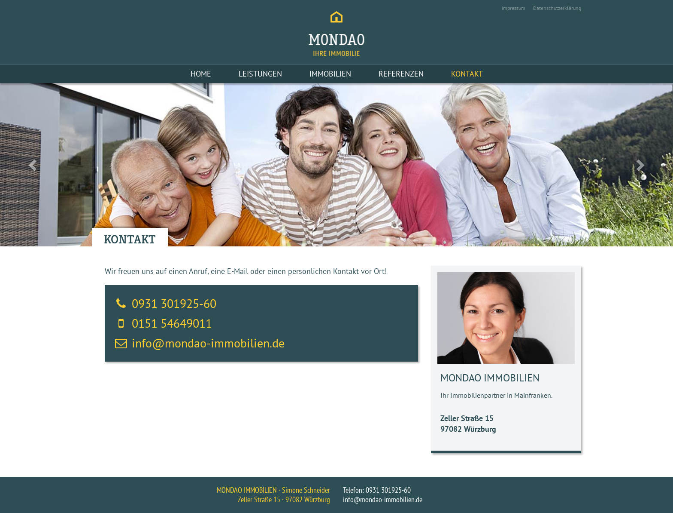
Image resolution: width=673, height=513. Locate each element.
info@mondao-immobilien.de (208, 343)
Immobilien (330, 74)
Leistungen (260, 74)
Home (201, 74)
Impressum (513, 8)
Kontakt (467, 74)
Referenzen (401, 74)
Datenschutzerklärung (557, 8)
